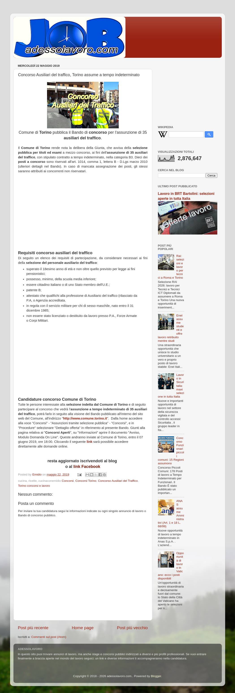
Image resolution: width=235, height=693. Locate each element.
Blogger (156, 676)
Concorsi (68, 480)
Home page (83, 627)
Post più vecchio (132, 627)
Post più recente (33, 627)
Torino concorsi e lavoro (34, 485)
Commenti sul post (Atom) (48, 637)
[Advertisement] (83, 214)
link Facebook (86, 466)
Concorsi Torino (85, 480)
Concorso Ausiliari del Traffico (118, 480)
